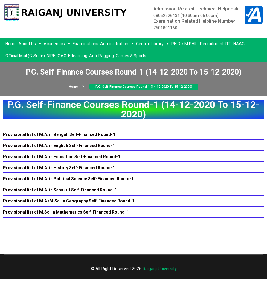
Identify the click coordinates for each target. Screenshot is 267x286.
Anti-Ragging (101, 55)
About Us (30, 44)
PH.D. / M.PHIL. (184, 43)
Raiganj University (160, 268)
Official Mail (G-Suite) (25, 55)
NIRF (51, 55)
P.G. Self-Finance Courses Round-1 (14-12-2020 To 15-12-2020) (143, 87)
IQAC (61, 55)
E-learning (77, 55)
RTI (228, 43)
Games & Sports (131, 55)
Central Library (153, 44)
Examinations (85, 43)
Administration (117, 44)
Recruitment (212, 43)
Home (11, 43)
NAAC (239, 43)
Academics (57, 44)
